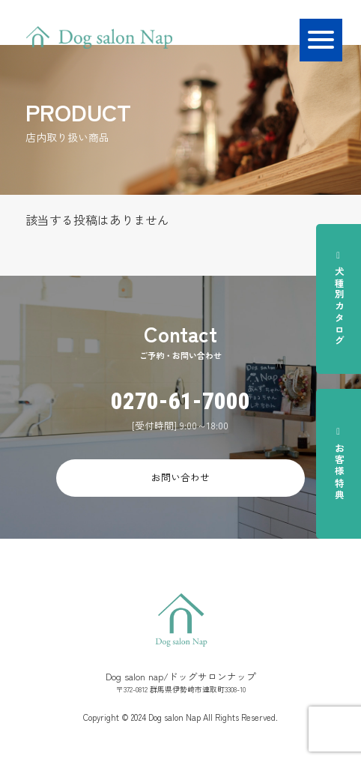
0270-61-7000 (180, 401)
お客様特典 (339, 463)
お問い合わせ (180, 477)
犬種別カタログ (339, 299)
